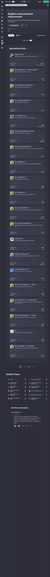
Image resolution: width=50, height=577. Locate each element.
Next (29, 366)
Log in (39, 1)
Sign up (46, 1)
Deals (24, 1)
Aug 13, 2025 (16, 414)
